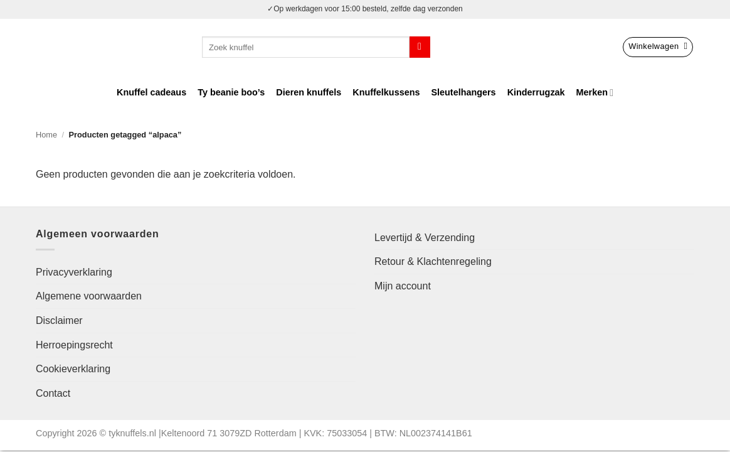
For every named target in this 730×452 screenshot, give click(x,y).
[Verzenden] (420, 47)
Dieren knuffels (308, 92)
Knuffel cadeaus (151, 92)
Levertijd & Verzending (424, 237)
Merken (594, 93)
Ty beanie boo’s (231, 92)
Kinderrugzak (536, 92)
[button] (658, 47)
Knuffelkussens (386, 92)
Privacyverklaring (74, 272)
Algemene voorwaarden (89, 296)
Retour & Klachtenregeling (433, 261)
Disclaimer (59, 320)
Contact (53, 393)
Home (46, 134)
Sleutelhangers (463, 92)
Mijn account (402, 286)
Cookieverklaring (73, 368)
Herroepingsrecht (74, 345)
